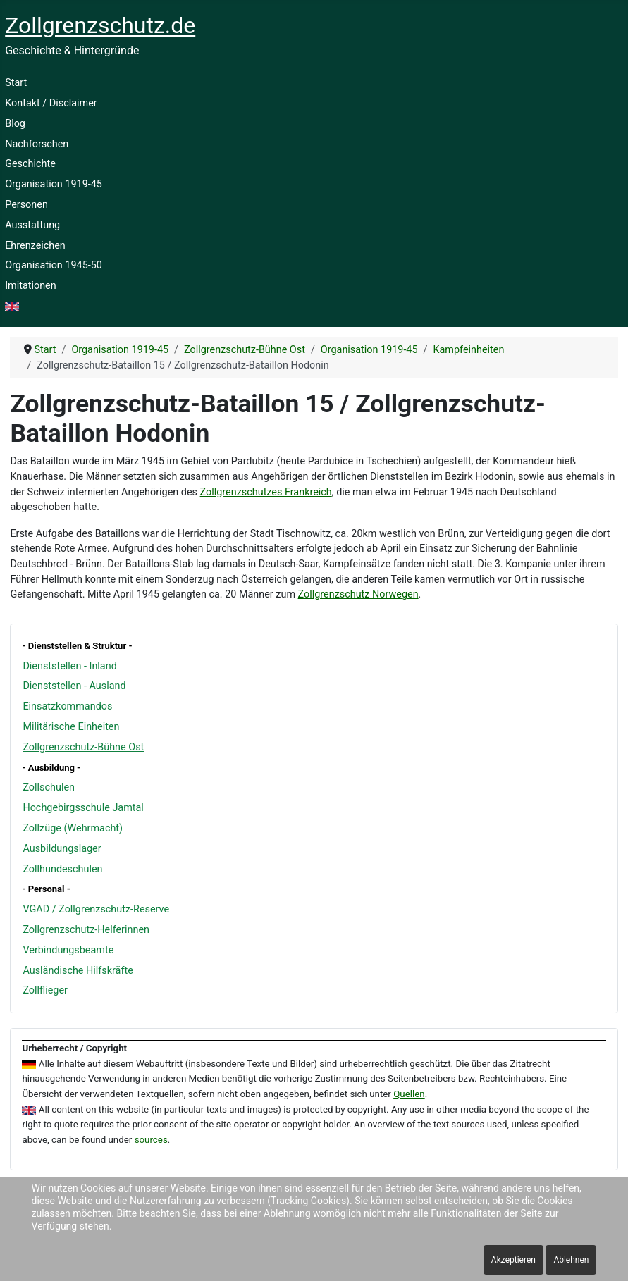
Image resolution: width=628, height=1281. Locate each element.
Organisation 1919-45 (53, 184)
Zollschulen (49, 787)
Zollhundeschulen (62, 869)
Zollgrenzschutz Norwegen (358, 594)
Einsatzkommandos (67, 706)
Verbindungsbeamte (68, 950)
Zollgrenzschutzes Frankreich (266, 492)
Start (16, 83)
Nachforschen (36, 144)
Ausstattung (32, 225)
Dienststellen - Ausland (74, 686)
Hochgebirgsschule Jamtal (83, 808)
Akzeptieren (513, 1260)
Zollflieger (45, 990)
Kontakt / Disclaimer (51, 103)
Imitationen (30, 286)
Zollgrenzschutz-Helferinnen (86, 930)
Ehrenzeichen (35, 246)
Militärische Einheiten (71, 727)
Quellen (409, 1094)
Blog (15, 124)
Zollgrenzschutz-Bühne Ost (83, 747)
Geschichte (30, 164)
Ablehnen (571, 1260)
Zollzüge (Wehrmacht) (73, 828)
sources (151, 1139)
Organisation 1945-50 (53, 265)
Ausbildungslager (62, 849)
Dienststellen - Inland (69, 666)
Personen (26, 205)
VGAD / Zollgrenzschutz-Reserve (96, 909)
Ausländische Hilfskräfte (78, 971)
